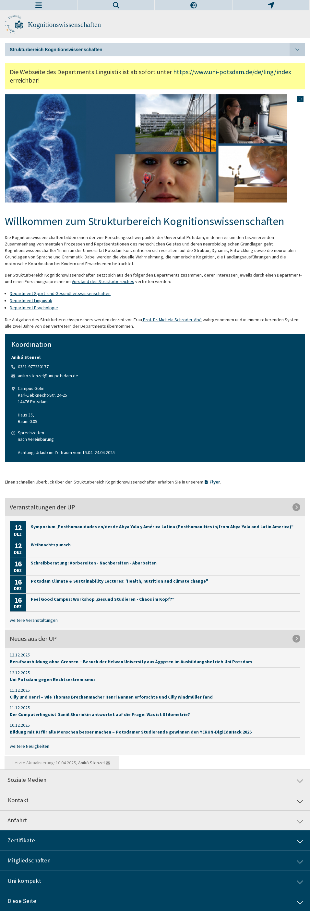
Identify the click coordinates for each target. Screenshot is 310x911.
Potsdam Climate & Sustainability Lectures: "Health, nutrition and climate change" (119, 581)
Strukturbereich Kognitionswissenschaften (157, 49)
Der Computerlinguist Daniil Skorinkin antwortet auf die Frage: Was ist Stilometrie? (100, 714)
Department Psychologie (34, 308)
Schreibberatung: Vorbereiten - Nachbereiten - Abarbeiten (94, 563)
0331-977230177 (33, 367)
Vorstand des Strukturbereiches (103, 281)
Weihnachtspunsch (51, 545)
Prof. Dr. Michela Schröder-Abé (172, 320)
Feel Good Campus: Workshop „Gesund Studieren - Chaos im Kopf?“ (102, 599)
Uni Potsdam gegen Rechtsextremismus (53, 679)
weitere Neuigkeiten (29, 746)
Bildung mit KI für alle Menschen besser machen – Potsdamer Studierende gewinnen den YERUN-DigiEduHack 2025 (131, 732)
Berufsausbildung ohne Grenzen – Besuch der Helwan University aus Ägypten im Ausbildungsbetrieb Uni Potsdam (131, 662)
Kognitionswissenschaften (64, 24)
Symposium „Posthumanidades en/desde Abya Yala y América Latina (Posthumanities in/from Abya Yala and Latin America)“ (161, 527)
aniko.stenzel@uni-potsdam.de (48, 376)
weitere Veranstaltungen (34, 620)
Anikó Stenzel (91, 763)
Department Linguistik (31, 300)
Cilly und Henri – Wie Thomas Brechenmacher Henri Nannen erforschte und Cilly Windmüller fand (111, 697)
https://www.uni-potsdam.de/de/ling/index (232, 72)
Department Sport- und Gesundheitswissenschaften (60, 293)
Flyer (214, 482)
